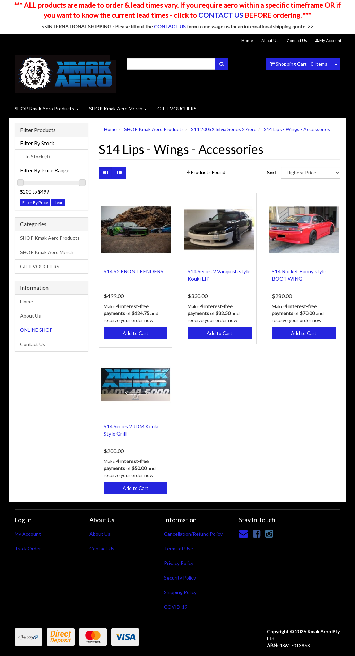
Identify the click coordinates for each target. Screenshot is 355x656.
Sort (271, 172)
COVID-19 (176, 607)
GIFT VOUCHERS (177, 109)
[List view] (119, 173)
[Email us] (243, 533)
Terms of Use (178, 548)
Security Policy (180, 578)
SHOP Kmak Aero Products (47, 109)
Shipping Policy (180, 592)
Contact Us (297, 40)
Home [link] (26, 301)
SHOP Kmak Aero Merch (118, 109)
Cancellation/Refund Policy (193, 534)
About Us (269, 40)
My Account (28, 534)
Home (247, 40)
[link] (256, 533)
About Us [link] (30, 316)
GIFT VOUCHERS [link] (39, 266)
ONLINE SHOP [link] (36, 330)
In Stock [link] (37, 156)
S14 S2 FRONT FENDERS (133, 271)
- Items (298, 64)
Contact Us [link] (32, 344)
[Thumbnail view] (106, 173)
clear (58, 202)
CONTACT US (220, 15)
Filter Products (38, 130)
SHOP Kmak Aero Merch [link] (46, 252)
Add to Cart (135, 333)
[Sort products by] (310, 173)
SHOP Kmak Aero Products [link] (50, 238)
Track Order (28, 548)
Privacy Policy (178, 563)
